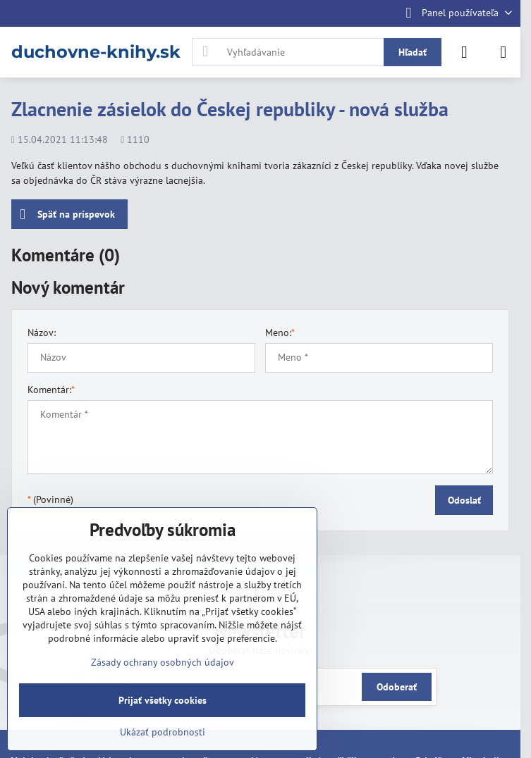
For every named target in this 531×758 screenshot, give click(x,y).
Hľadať (412, 52)
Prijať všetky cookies (162, 700)
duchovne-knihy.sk (96, 52)
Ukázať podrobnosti (162, 732)
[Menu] (503, 52)
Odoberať (397, 687)
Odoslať (464, 500)
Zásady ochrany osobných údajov (162, 662)
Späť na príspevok (67, 214)
